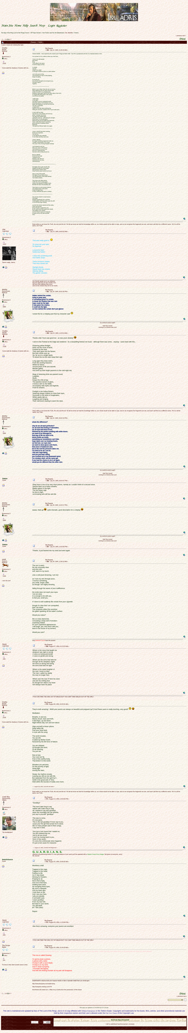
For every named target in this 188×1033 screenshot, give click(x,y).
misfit (4, 559)
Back (120, 1027)
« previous (179, 35)
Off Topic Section (36, 33)
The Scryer (6, 945)
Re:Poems (49, 48)
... (4, 39)
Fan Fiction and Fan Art (49, 33)
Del (66, 33)
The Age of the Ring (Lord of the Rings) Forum (15, 33)
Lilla (3, 229)
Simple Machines (130, 1017)
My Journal (36, 856)
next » (184, 35)
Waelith (70, 33)
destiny (4, 289)
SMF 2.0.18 (108, 1017)
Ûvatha (4, 48)
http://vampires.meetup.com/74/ (42, 986)
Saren (4, 644)
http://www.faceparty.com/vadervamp (43, 983)
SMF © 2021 (118, 1017)
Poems (76, 33)
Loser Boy (6, 797)
